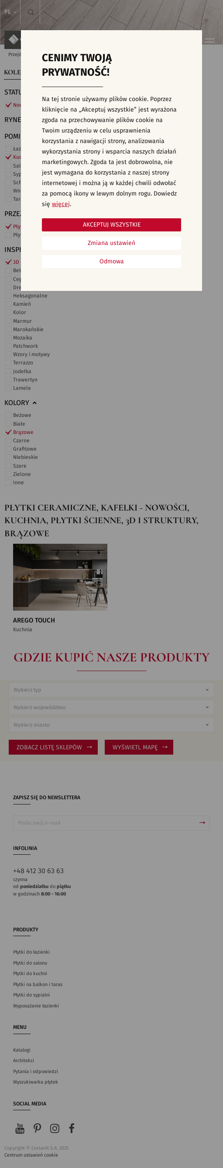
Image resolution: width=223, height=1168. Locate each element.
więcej (61, 204)
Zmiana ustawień (111, 243)
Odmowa (111, 262)
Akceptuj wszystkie (112, 225)
